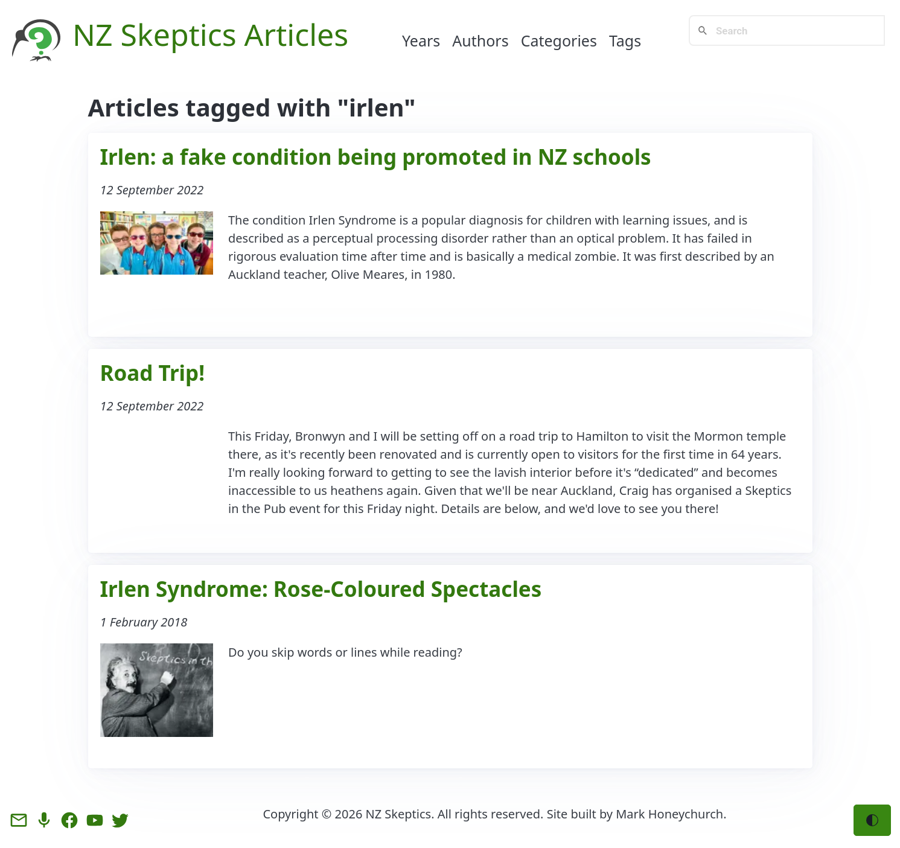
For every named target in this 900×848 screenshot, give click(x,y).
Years (421, 40)
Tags (625, 40)
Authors (480, 40)
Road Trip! (152, 373)
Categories (559, 40)
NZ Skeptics (399, 814)
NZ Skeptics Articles (210, 34)
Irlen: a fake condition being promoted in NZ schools (375, 156)
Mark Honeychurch (669, 814)
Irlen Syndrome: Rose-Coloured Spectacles (321, 589)
